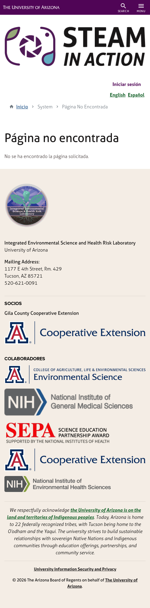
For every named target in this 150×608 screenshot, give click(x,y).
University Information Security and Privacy (75, 569)
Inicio (22, 106)
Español (136, 95)
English (117, 95)
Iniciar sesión (126, 84)
